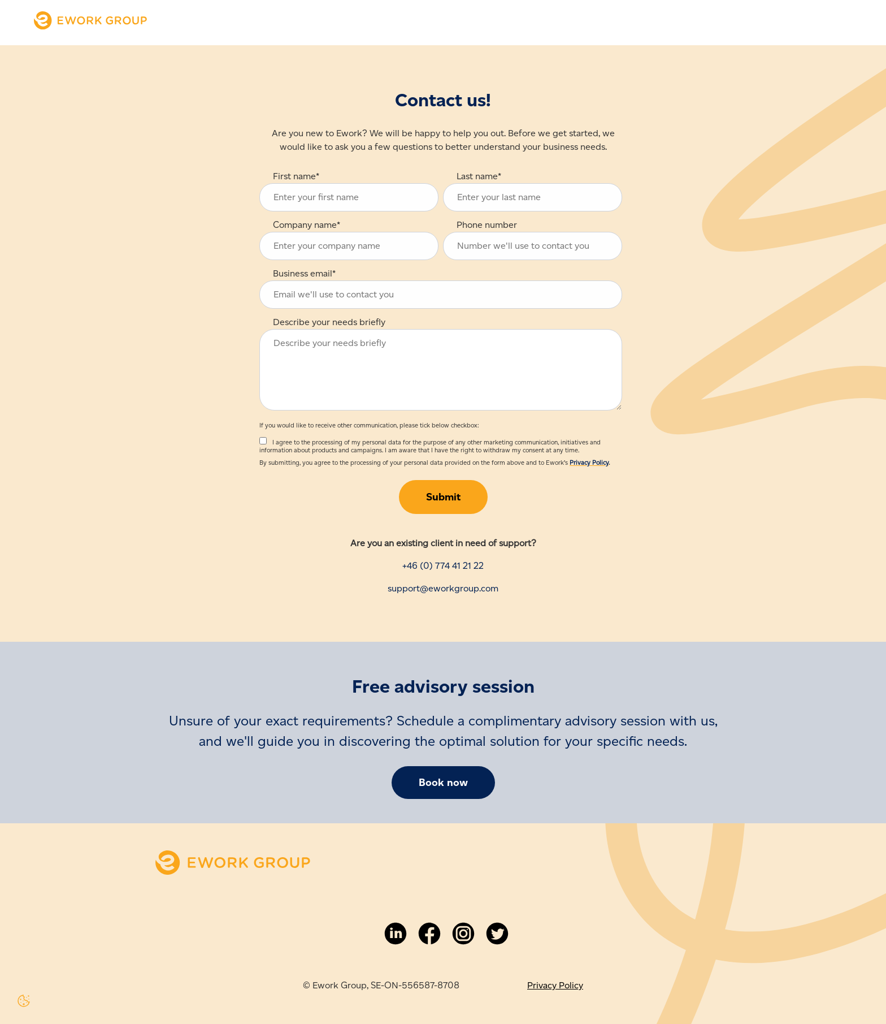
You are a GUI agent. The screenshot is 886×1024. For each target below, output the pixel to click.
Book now (443, 782)
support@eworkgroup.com (443, 588)
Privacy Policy (589, 462)
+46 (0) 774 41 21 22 (443, 565)
